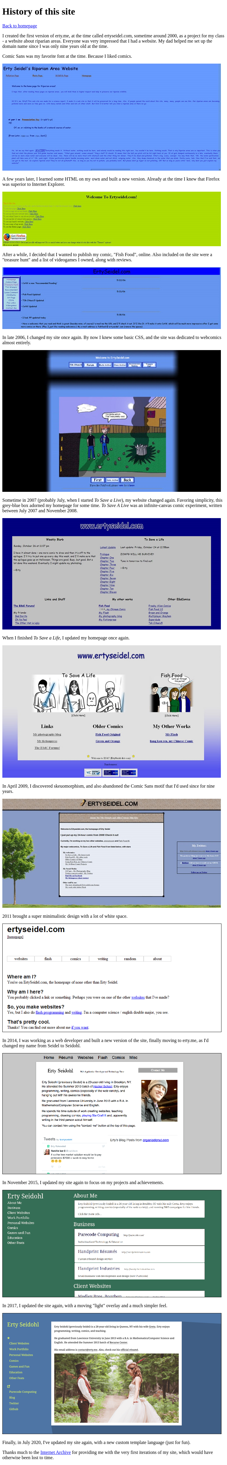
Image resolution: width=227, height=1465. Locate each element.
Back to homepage (19, 25)
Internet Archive (56, 1452)
